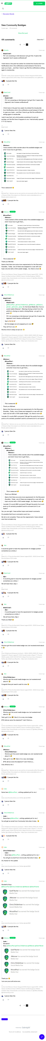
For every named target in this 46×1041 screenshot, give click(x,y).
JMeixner (6, 212)
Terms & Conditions (15, 1032)
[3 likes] (9, 200)
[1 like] (8, 130)
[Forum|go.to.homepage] (8, 3)
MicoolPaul (7, 142)
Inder (5, 789)
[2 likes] (9, 81)
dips (5, 545)
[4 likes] (9, 593)
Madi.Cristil (7, 92)
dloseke (6, 50)
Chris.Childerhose (9, 295)
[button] (2, 4)
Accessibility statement (29, 1032)
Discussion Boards (8, 14)
